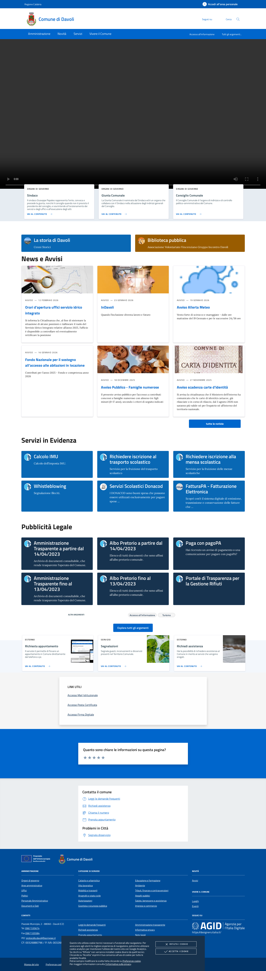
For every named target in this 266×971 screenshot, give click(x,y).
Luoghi (195, 901)
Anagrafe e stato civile (89, 896)
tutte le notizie (215, 424)
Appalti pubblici (142, 896)
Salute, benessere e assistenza (151, 901)
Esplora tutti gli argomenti (133, 628)
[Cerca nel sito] (238, 19)
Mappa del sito (31, 964)
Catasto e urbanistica (89, 880)
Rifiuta (176, 944)
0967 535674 (32, 928)
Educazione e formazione (147, 880)
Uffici (24, 890)
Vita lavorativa (85, 885)
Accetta (176, 951)
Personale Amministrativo (34, 901)
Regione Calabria (32, 4)
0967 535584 (32, 933)
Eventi (195, 906)
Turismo (166, 614)
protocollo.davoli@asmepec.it (41, 938)
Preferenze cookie (132, 961)
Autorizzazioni (85, 901)
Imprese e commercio (146, 906)
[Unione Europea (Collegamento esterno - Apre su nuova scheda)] (36, 859)
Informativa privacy (145, 930)
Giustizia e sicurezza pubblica (92, 906)
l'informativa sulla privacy (118, 964)
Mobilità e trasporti (87, 890)
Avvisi (195, 880)
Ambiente (140, 885)
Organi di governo (30, 880)
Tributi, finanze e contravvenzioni (151, 890)
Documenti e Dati (30, 906)
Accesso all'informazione (201, 34)
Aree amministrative (31, 885)
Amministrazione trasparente (150, 925)
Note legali (140, 935)
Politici (24, 896)
